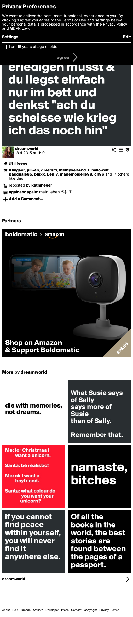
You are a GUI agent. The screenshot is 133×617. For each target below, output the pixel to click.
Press (65, 610)
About (6, 610)
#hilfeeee (18, 163)
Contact (76, 610)
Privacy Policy (115, 24)
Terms (115, 610)
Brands (26, 610)
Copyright (90, 610)
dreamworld (26, 149)
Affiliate (38, 610)
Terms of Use (74, 20)
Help (15, 610)
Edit (127, 37)
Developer (52, 610)
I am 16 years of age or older (34, 47)
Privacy (104, 610)
